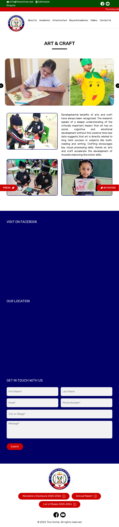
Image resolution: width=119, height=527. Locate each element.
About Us (32, 20)
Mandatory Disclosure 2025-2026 (44, 496)
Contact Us (105, 20)
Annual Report (86, 496)
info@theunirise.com (20, 1)
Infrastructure (60, 20)
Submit (15, 446)
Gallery (94, 20)
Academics (44, 20)
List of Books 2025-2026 (59, 504)
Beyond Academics (78, 20)
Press (8, 187)
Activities (108, 187)
